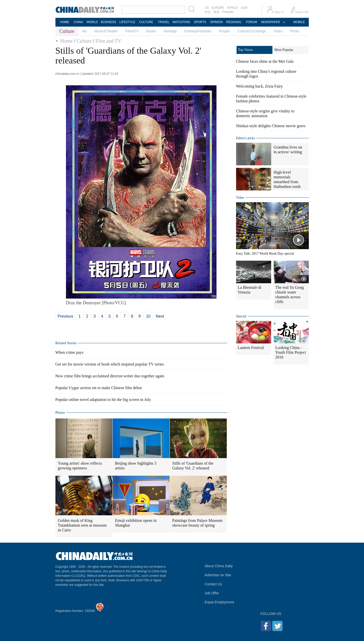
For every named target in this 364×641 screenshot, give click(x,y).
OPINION (216, 22)
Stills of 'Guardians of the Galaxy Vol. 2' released (192, 465)
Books (151, 31)
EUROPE (217, 8)
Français (228, 12)
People (224, 31)
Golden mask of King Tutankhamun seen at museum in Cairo (82, 525)
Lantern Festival (251, 347)
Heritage (170, 31)
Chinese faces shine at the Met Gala (265, 61)
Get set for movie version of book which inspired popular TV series (109, 364)
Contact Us (213, 584)
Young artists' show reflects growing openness (80, 465)
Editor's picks (245, 138)
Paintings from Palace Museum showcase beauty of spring (197, 522)
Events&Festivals (197, 31)
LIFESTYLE (127, 22)
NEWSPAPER (270, 22)
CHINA (78, 22)
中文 (208, 12)
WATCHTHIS (181, 22)
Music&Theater (106, 31)
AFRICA (232, 8)
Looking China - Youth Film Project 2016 (290, 352)
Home (66, 41)
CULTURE (146, 22)
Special (241, 316)
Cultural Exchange (251, 31)
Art (84, 31)
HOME (64, 22)
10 (148, 316)
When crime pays (69, 352)
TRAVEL (164, 22)
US (207, 8)
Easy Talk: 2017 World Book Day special (265, 253)
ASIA (244, 8)
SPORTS (200, 22)
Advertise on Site (218, 575)
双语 (216, 12)
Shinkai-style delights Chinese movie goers (271, 126)
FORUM (251, 22)
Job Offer (212, 593)
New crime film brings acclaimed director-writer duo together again (109, 376)
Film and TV (108, 41)
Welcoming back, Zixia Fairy (259, 86)
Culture (84, 41)
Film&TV (132, 31)
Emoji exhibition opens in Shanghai (136, 522)
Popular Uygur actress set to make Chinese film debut (98, 388)
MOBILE (299, 22)
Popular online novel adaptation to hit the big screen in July (103, 399)
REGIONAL (234, 22)
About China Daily (219, 566)
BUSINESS (108, 22)
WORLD (92, 22)
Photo (294, 31)
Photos (60, 412)
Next (160, 316)
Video (277, 31)
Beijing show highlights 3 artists (136, 465)
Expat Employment (219, 602)
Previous (65, 316)
